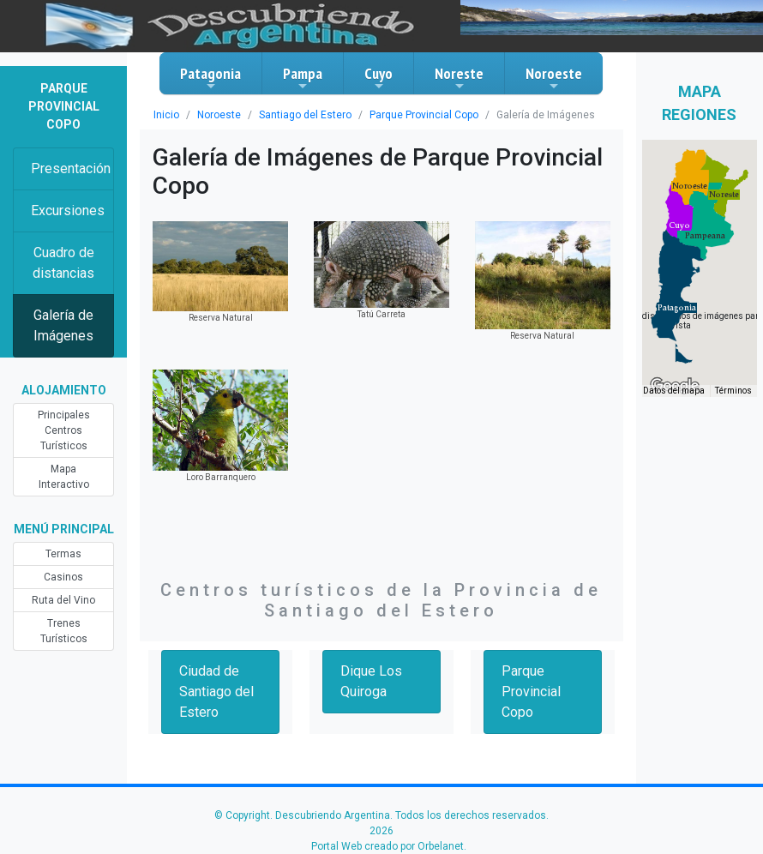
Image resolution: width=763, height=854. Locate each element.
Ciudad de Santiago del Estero (216, 691)
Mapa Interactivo (64, 476)
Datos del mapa (674, 390)
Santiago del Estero (305, 115)
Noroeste (554, 78)
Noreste (459, 78)
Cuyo (378, 78)
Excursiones (68, 210)
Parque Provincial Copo (423, 115)
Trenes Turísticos (63, 631)
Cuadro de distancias (63, 262)
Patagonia (210, 78)
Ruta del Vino (63, 600)
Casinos (63, 577)
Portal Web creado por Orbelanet (387, 846)
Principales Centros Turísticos (64, 430)
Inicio (166, 115)
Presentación (71, 168)
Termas (63, 554)
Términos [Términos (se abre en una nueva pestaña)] (733, 390)
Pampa (302, 78)
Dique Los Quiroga (371, 681)
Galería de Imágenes (63, 325)
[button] (677, 308)
